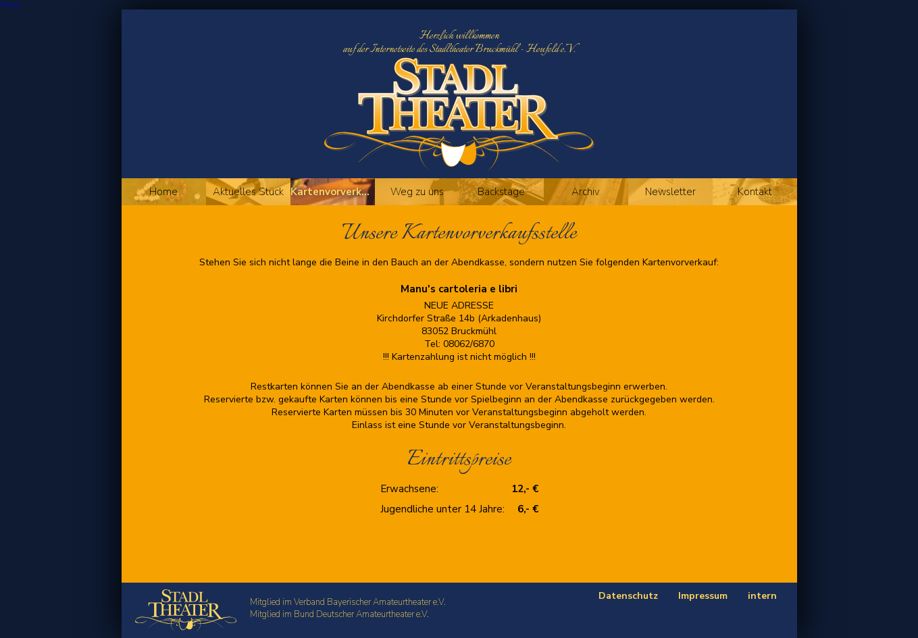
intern (762, 595)
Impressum (703, 595)
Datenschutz (628, 595)
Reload (10, 4)
